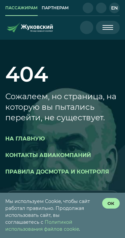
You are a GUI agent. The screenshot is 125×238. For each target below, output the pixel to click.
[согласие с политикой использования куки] (111, 203)
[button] (88, 8)
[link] (21, 8)
